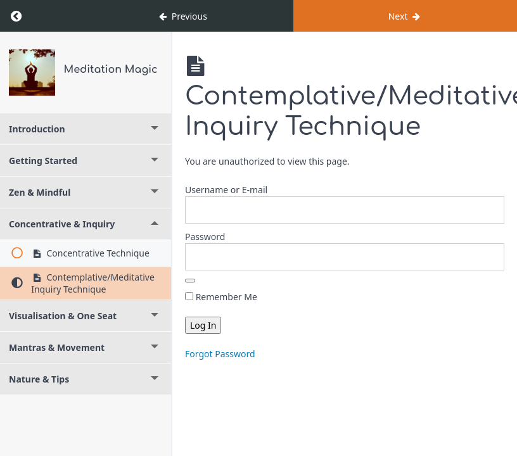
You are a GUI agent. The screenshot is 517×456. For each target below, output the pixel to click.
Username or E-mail (226, 190)
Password (205, 237)
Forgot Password (220, 354)
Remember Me (221, 297)
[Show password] (190, 280)
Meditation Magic (111, 69)
